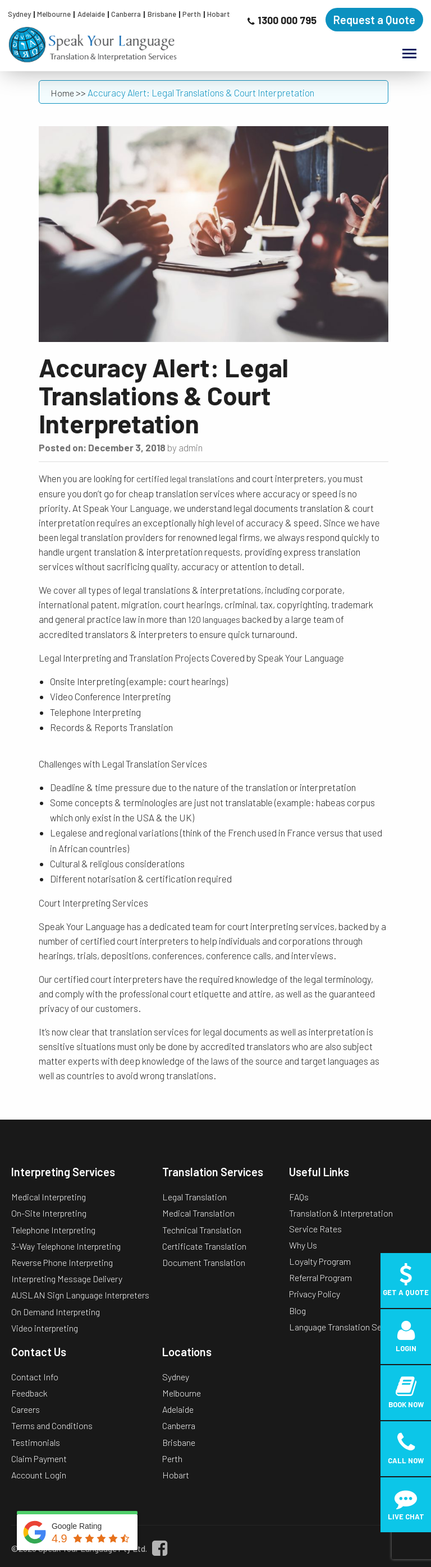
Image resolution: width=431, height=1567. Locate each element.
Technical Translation (201, 1229)
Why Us (303, 1245)
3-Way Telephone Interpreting (66, 1246)
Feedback (29, 1393)
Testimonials (35, 1442)
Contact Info (34, 1376)
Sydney (19, 14)
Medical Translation (198, 1213)
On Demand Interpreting (55, 1311)
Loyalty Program (320, 1261)
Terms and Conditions (52, 1425)
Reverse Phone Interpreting (62, 1262)
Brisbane (162, 14)
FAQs (299, 1196)
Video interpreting (44, 1328)
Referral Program (320, 1277)
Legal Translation (194, 1196)
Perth (191, 14)
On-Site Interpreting (48, 1213)
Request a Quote (374, 19)
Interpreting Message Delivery (66, 1278)
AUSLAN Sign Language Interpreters (80, 1294)
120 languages (214, 619)
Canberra (126, 14)
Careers (25, 1409)
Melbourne (54, 14)
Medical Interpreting (48, 1196)
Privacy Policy (314, 1293)
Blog (297, 1310)
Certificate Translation (204, 1246)
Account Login (38, 1474)
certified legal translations (185, 478)
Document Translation (203, 1262)
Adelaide (91, 14)
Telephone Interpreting (53, 1229)
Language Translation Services (347, 1326)
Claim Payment (39, 1458)
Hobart (218, 14)
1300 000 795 (287, 20)
